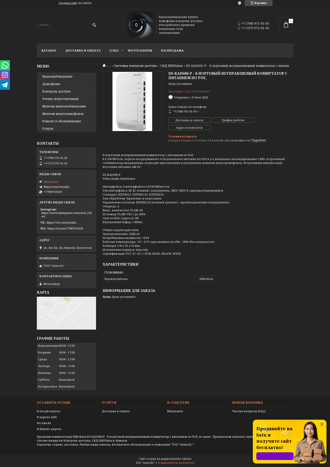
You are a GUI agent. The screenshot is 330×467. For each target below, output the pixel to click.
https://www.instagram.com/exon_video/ (66, 214)
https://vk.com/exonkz (61, 222)
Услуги (47, 129)
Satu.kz (186, 459)
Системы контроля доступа (135, 65)
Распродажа (172, 50)
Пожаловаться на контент (176, 463)
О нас (114, 50)
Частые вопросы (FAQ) (249, 411)
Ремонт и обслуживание (61, 121)
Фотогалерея (140, 50)
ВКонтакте (175, 411)
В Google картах (48, 411)
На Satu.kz (44, 423)
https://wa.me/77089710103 (65, 228)
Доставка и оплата (83, 50)
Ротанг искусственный (60, 99)
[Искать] (94, 25)
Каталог (49, 50)
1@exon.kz (50, 181)
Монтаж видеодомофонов (63, 114)
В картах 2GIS (47, 417)
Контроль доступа (56, 91)
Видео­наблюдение (57, 76)
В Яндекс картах (49, 429)
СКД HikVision (171, 65)
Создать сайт (68, 3)
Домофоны (51, 84)
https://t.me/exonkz (57, 187)
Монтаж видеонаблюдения (64, 106)
